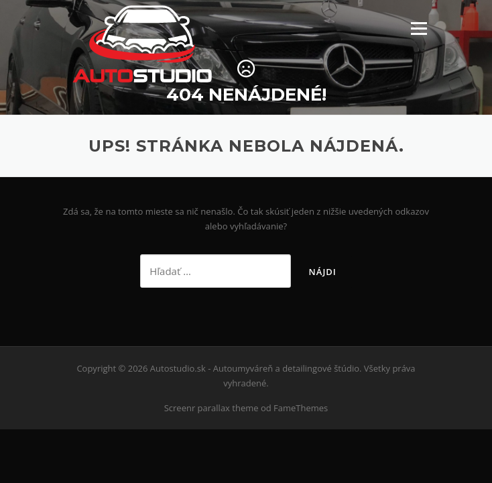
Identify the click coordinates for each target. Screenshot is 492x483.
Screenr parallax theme (211, 408)
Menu (418, 28)
